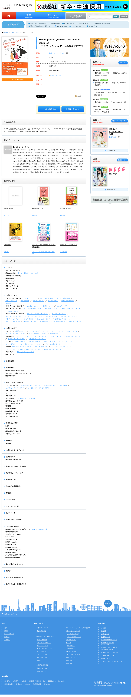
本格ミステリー (10, 354)
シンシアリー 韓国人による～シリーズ (18, 373)
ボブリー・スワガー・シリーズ (15, 333)
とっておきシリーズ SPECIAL (30, 385)
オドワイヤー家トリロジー (32, 308)
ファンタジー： (10, 352)
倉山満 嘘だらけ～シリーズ (14, 370)
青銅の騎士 (9, 303)
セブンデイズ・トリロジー (33, 316)
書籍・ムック (15, 32)
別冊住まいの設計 (12, 423)
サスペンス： (9, 336)
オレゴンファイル (49, 341)
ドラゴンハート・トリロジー (71, 308)
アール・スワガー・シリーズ (39, 331)
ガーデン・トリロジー (59, 314)
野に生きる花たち (59, 321)
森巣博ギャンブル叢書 (13, 519)
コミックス (10, 268)
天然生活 (7, 639)
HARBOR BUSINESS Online (37, 681)
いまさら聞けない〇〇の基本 (26, 398)
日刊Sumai (18, 684)
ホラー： (8, 346)
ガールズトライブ (12, 480)
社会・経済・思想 (42, 657)
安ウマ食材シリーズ (11, 416)
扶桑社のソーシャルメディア (109, 652)
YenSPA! (8, 443)
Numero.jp (61, 681)
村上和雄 (6, 215)
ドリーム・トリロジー (68, 316)
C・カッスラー (69, 23)
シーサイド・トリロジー (13, 316)
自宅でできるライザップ (14, 578)
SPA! (5, 628)
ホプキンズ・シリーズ (73, 336)
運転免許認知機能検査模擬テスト (41, 26)
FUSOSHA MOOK (12, 526)
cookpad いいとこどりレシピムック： (17, 529)
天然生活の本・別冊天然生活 (16, 584)
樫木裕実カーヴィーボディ (15, 473)
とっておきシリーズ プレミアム (38, 388)
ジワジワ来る (10, 500)
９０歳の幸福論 (65, 208)
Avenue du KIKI (62, 26)
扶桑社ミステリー (12, 328)
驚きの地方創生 (10, 375)
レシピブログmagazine (13, 550)
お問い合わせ (105, 634)
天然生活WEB (8, 684)
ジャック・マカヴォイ (22, 336)
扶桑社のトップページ (10, 614)
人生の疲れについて (39, 208)
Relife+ (7, 426)
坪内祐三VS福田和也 (13, 486)
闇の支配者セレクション (14, 564)
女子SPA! (15, 681)
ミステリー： (9, 331)
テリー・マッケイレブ (40, 336)
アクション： (9, 341)
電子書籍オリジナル (42, 671)
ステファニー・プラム (66, 341)
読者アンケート (105, 637)
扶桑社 (6, 32)
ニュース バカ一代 (12, 506)
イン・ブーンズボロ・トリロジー (37, 314)
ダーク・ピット (10, 344)
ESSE (6, 631)
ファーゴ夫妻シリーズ (53, 344)
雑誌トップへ (122, 160)
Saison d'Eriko (10, 537)
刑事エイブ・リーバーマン (16, 339)
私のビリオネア (62, 306)
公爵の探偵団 (25, 301)
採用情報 (103, 631)
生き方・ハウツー (28, 32)
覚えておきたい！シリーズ (14, 401)
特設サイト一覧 (41, 631)
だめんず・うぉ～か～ (12, 270)
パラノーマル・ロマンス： (14, 308)
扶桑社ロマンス (11, 295)
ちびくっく (9, 393)
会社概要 (103, 628)
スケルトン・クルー (41, 346)
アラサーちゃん (10, 281)
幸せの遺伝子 (8, 208)
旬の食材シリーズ (11, 414)
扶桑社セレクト (11, 457)
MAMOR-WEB (83, 23)
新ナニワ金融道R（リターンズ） (28, 273)
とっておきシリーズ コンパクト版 (55, 385)
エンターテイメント (42, 645)
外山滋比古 (63, 252)
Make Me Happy (10, 552)
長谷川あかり (113, 137)
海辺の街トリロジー (29, 321)
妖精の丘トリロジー (61, 319)
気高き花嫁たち (53, 301)
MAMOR (6, 637)
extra (33, 529)
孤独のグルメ (9, 278)
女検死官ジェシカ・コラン (37, 339)
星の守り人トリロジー (12, 321)
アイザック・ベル (34, 341)
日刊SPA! (7, 681)
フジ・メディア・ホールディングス (111, 661)
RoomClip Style (10, 544)
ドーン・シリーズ (51, 316)
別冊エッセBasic (10, 390)
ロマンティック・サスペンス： (15, 306)
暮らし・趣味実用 (42, 639)
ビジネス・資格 (41, 651)
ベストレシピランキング (13, 403)
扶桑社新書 (10, 368)
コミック (68, 642)
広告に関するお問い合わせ (109, 639)
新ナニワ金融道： (11, 273)
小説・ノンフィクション (44, 642)
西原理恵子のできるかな (13, 275)
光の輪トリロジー (13, 311)
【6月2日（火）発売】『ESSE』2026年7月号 (110, 102)
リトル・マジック (11, 301)
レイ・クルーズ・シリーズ (37, 333)
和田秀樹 (62, 215)
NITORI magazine (11, 542)
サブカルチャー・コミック (44, 648)
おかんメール (10, 513)
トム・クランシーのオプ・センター (30, 344)
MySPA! (23, 681)
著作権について (105, 658)
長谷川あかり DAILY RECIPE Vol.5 (116, 131)
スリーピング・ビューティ (25, 352)
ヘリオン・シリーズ (30, 298)
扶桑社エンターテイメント (15, 450)
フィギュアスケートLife (13, 534)
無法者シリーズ (45, 321)
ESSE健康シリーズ (11, 411)
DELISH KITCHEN (11, 547)
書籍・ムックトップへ (119, 121)
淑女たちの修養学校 (67, 301)
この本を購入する (49, 109)
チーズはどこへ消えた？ (38, 23)
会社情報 (101, 623)
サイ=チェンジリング (51, 308)
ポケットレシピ (10, 396)
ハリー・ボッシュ (57, 336)
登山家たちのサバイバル (13, 459)
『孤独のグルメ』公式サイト (102, 23)
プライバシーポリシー (107, 655)
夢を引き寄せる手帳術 (12, 557)
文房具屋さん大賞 (11, 539)
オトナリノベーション (12, 434)
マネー (39, 660)
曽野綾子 (34, 215)
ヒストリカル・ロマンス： (14, 298)
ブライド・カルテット (12, 319)
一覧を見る (123, 62)
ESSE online (52, 681)
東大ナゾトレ (93, 26)
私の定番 (8, 406)
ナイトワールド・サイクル (14, 349)
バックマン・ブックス (33, 349)
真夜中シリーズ (48, 306)
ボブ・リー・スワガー (73, 654)
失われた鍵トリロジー (44, 319)
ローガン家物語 (28, 319)
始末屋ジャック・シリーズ (52, 349)
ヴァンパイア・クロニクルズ (21, 346)
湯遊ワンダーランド (11, 286)
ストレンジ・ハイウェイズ (59, 346)
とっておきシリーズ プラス (14, 388)
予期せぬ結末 (54, 333)
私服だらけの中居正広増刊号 (16, 466)
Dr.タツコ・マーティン (57, 53)
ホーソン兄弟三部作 (46, 298)
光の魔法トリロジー (33, 306)
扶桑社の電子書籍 (42, 668)
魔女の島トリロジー (75, 321)
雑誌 (3, 623)
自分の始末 (7, 245)
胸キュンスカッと (11, 288)
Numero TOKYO (9, 634)
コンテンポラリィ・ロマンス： (15, 314)
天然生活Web (55, 23)
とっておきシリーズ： (12, 385)
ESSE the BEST (10, 408)
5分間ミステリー (20, 331)
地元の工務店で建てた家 (13, 431)
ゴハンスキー (9, 283)
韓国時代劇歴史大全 (11, 532)
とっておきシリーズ (72, 634)
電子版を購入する (72, 109)
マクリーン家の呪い (63, 298)
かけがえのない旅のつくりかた (15, 555)
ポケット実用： (10, 398)
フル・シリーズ (72, 331)
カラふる (27, 684)
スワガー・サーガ (57, 331)
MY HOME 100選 (11, 428)
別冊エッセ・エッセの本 (14, 382)
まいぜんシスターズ (77, 26)
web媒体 (5, 676)
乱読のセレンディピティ (68, 245)
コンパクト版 (42, 529)
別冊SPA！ (10, 440)
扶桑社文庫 (10, 361)
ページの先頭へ (108, 604)
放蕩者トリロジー (38, 301)
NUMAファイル (20, 341)
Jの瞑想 (8, 493)
